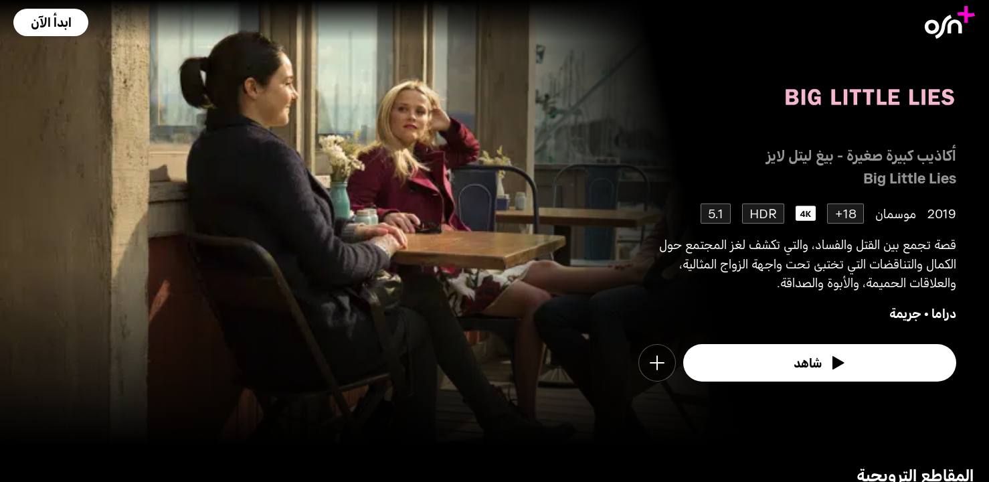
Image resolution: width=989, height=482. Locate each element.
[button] (50, 22)
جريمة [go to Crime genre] (905, 313)
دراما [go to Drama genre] (943, 313)
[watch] (819, 363)
